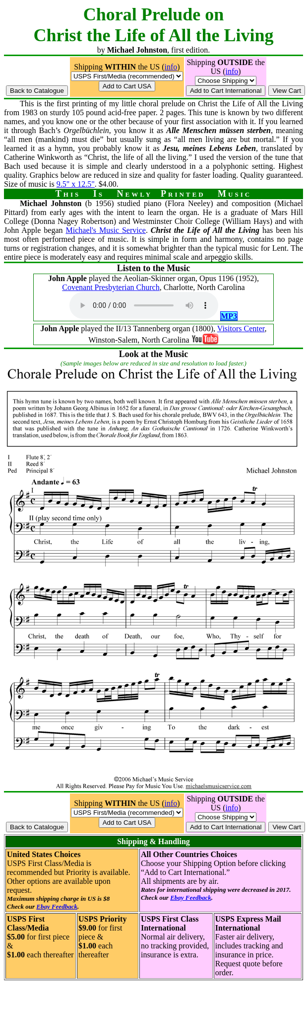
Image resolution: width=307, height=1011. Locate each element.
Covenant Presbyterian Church (110, 287)
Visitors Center (241, 328)
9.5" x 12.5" (76, 184)
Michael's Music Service (106, 230)
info (170, 67)
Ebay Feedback (56, 906)
